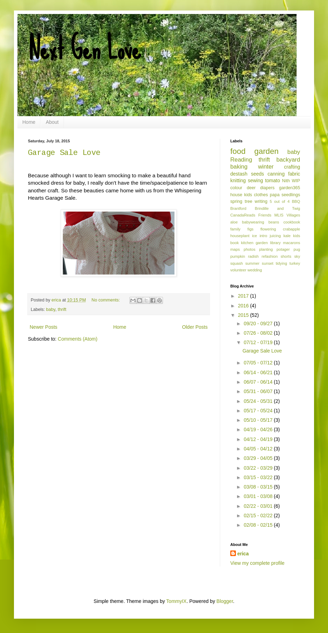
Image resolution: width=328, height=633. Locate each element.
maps (235, 249)
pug (296, 249)
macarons (291, 243)
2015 (244, 315)
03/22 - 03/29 (259, 468)
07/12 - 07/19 (259, 342)
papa (274, 194)
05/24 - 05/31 (259, 401)
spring (236, 201)
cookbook (291, 222)
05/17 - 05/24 (259, 410)
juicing (275, 236)
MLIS (278, 215)
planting (266, 249)
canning (276, 174)
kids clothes (256, 194)
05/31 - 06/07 (259, 391)
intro (263, 236)
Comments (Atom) (78, 339)
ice (254, 236)
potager (283, 249)
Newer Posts (43, 327)
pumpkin (237, 256)
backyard (288, 159)
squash (236, 263)
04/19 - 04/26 (259, 429)
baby (50, 309)
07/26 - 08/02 (259, 333)
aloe (234, 222)
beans (273, 222)
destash (238, 174)
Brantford (238, 208)
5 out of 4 (280, 201)
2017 (244, 296)
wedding (254, 270)
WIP (296, 180)
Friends (264, 215)
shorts (286, 256)
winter (266, 166)
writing (261, 201)
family (235, 229)
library (275, 243)
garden (266, 151)
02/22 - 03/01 (259, 506)
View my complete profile (257, 563)
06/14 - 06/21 (259, 372)
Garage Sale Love (64, 153)
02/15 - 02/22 (259, 515)
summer (252, 263)
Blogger (224, 601)
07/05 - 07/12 (259, 362)
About (52, 122)
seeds (257, 174)
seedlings (291, 194)
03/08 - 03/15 (259, 487)
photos (249, 249)
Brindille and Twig (277, 208)
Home (28, 122)
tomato (272, 180)
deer (251, 187)
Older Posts (195, 327)
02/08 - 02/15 (259, 525)
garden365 (289, 187)
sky (297, 256)
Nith (286, 180)
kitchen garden (254, 243)
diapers (267, 187)
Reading (241, 159)
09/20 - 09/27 (259, 323)
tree (248, 201)
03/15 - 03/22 (259, 477)
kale (287, 236)
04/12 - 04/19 (259, 439)
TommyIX (176, 601)
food (238, 151)
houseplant (239, 236)
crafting (292, 167)
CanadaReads (242, 215)
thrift (62, 309)
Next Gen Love (84, 49)
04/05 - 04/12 (259, 448)
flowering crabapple (280, 229)
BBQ (296, 201)
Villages (293, 215)
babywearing (253, 222)
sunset (267, 263)
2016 (244, 305)
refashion (270, 256)
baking (238, 166)
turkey (295, 263)
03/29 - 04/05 (259, 458)
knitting (238, 180)
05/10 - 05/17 (259, 420)
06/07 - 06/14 (259, 382)
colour (236, 187)
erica (243, 553)
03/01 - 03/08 (259, 496)
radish (253, 256)
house (236, 194)
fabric (294, 174)
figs (250, 229)
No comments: (106, 300)
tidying (281, 263)
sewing (255, 180)
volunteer (238, 270)
